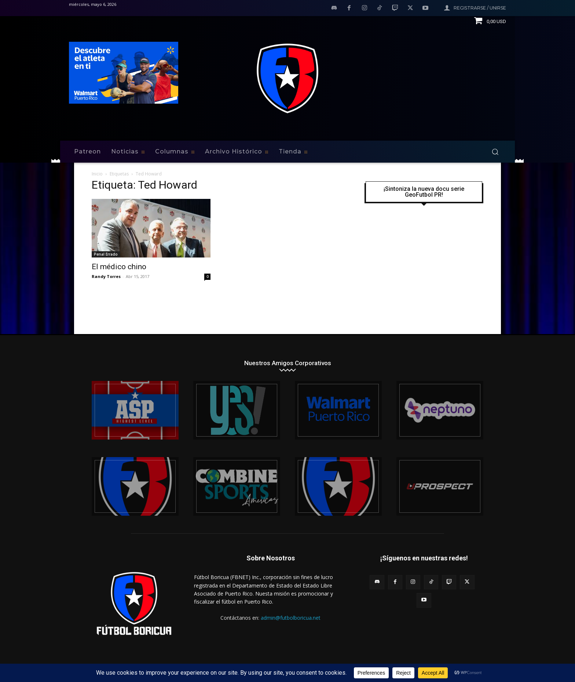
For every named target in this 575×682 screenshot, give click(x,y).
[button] (495, 152)
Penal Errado (106, 254)
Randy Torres (106, 276)
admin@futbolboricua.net (291, 617)
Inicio (97, 174)
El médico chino (119, 266)
